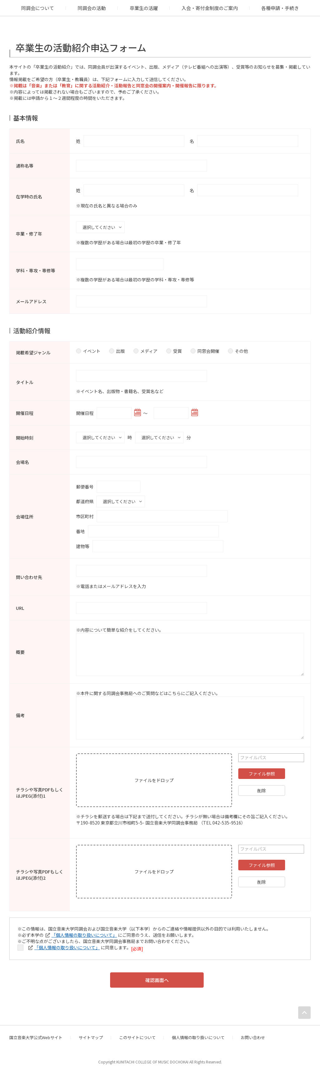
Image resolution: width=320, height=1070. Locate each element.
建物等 (82, 542)
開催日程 (85, 412)
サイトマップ (91, 1034)
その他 (238, 350)
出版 (117, 350)
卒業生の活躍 (144, 8)
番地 (80, 527)
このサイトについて (137, 1034)
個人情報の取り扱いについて (198, 1034)
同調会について (37, 8)
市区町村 (85, 512)
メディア (145, 350)
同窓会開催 (205, 350)
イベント (88, 350)
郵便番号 (85, 484)
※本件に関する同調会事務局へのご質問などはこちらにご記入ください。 (148, 689)
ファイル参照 (262, 770)
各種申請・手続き (280, 8)
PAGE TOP (304, 1009)
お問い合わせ (253, 1034)
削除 (261, 787)
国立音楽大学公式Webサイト (35, 1034)
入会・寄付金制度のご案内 (210, 8)
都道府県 (85, 498)
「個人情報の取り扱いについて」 (84, 931)
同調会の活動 (92, 8)
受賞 (174, 350)
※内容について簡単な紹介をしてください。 (119, 626)
